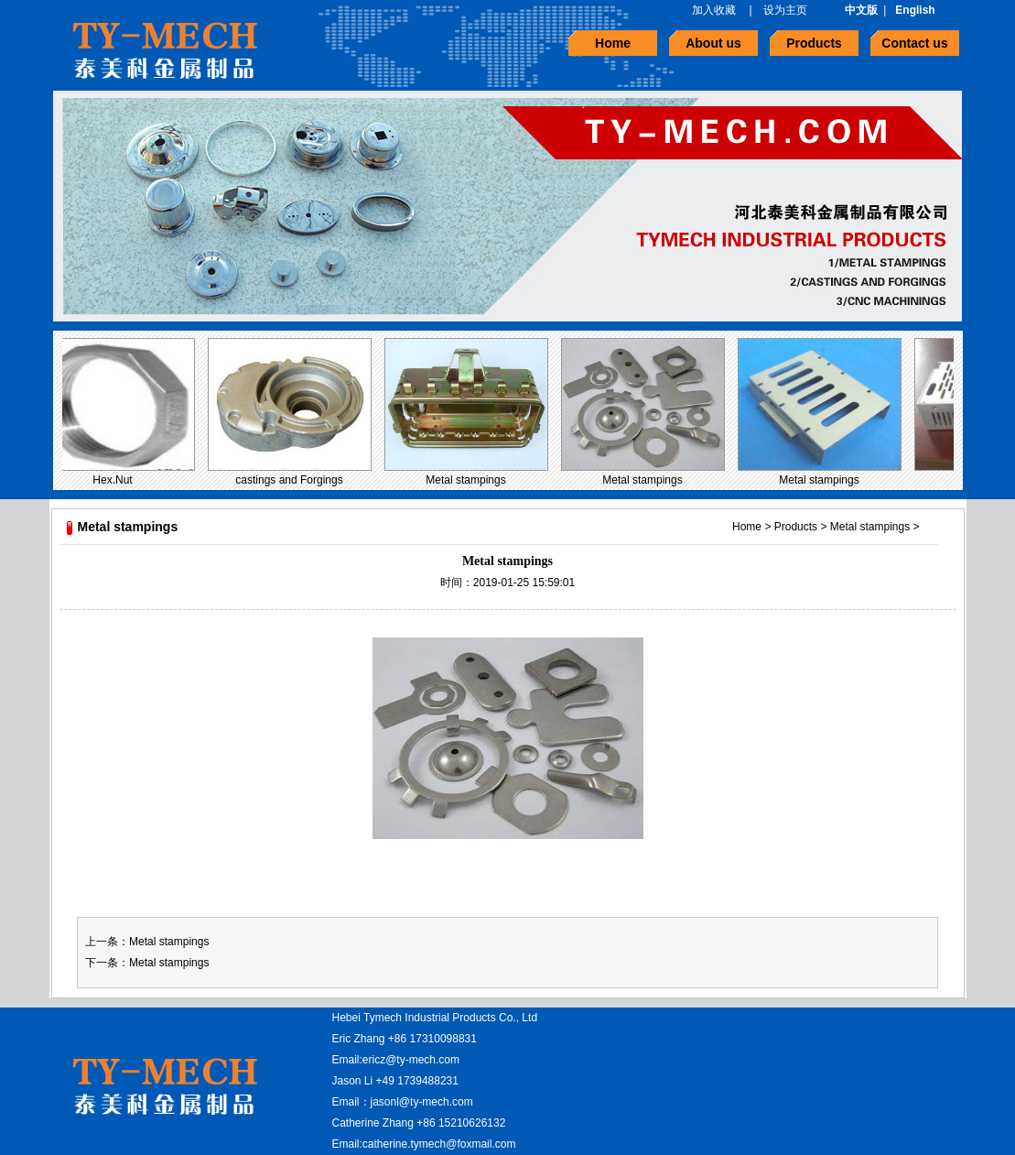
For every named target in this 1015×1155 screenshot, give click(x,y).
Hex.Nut (115, 480)
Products (814, 43)
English (914, 10)
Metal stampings (468, 480)
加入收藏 (714, 10)
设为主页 (785, 10)
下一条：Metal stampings (147, 962)
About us (713, 43)
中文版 (861, 10)
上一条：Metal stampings (147, 941)
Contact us (914, 43)
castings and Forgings (291, 480)
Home (613, 43)
